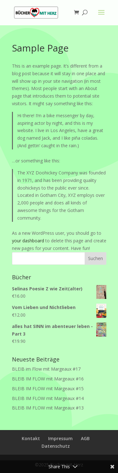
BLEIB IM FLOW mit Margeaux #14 (48, 398)
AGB (85, 438)
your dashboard (28, 241)
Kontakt (31, 438)
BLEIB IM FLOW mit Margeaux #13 (48, 408)
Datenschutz (56, 446)
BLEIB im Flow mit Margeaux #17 (46, 369)
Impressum (60, 438)
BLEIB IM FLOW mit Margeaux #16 (48, 379)
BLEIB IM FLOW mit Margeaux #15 (48, 388)
